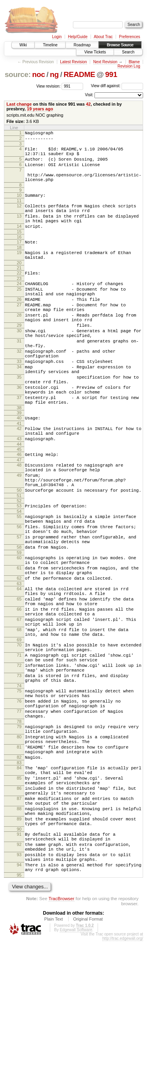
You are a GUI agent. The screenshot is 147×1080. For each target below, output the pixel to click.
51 (19, 559)
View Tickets (95, 52)
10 (19, 205)
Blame (134, 62)
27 (19, 331)
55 (19, 581)
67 (19, 705)
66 (19, 692)
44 (19, 499)
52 (19, 564)
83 (19, 878)
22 (19, 294)
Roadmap (82, 45)
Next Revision (105, 62)
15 (19, 249)
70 (19, 735)
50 (19, 552)
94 (19, 1001)
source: (18, 74)
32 (19, 388)
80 (19, 846)
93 (19, 989)
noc (38, 74)
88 (19, 933)
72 (19, 760)
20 (19, 284)
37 (19, 445)
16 (19, 254)
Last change (19, 104)
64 (19, 667)
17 (19, 259)
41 (19, 475)
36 (19, 433)
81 (19, 859)
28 (19, 344)
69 (19, 730)
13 (19, 230)
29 (19, 357)
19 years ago (40, 108)
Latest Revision (73, 62)
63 (19, 662)
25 (19, 312)
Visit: (89, 95)
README (79, 74)
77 (19, 816)
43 (19, 493)
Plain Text (53, 1058)
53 (19, 569)
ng (54, 74)
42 (88, 104)
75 (19, 791)
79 (19, 833)
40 (19, 468)
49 (19, 534)
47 (19, 516)
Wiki (23, 45)
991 (111, 74)
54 (19, 576)
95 (19, 1014)
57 (19, 606)
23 (19, 300)
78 (19, 828)
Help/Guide (77, 37)
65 (19, 680)
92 (19, 976)
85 (19, 895)
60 (19, 630)
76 (19, 803)
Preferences (129, 37)
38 (19, 458)
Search (128, 52)
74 (19, 785)
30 (19, 363)
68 (19, 718)
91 (19, 963)
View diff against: (117, 86)
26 (19, 325)
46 (19, 509)
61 (19, 643)
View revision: (48, 86)
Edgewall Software (76, 1069)
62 (19, 655)
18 (19, 266)
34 (19, 408)
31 (19, 376)
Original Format (88, 1058)
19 (19, 271)
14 (19, 242)
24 (19, 306)
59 (19, 625)
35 (19, 420)
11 (19, 212)
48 (19, 521)
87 (19, 921)
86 (19, 908)
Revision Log (129, 66)
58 (19, 619)
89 (19, 946)
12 (19, 217)
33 (19, 401)
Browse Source (120, 45)
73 (19, 773)
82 (19, 871)
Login (57, 37)
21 (19, 289)
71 (19, 748)
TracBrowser (61, 1037)
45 (19, 504)
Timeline (50, 45)
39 (19, 463)
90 (19, 958)
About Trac (103, 37)
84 (19, 883)
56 (19, 593)
